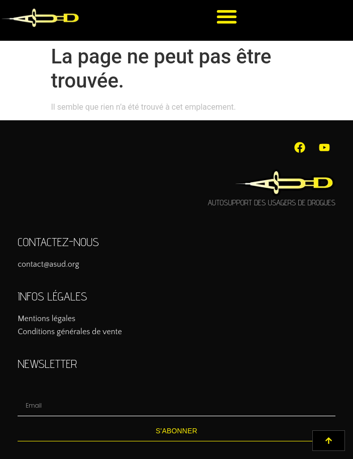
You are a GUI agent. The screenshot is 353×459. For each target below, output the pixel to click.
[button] (227, 16)
